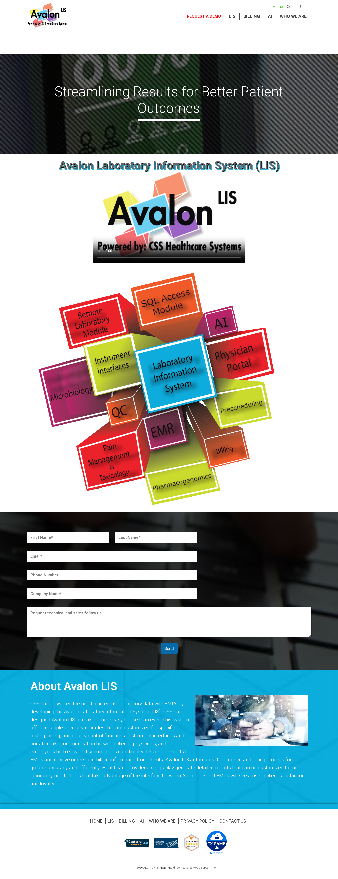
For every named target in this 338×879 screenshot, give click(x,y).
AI (270, 16)
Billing (251, 16)
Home (278, 7)
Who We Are (293, 16)
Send (169, 648)
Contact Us (295, 7)
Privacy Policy (197, 821)
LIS (232, 16)
